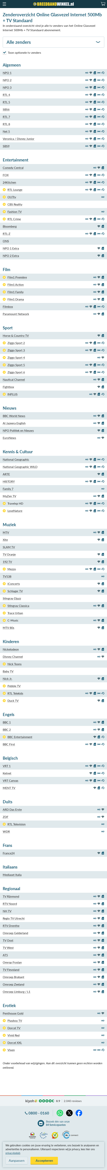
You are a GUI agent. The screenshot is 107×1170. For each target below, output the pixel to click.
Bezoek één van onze (58, 1123)
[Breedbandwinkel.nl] (53, 4)
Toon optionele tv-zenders (22, 52)
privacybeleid (12, 1153)
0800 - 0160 (38, 1113)
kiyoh (31, 1101)
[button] (4, 4)
